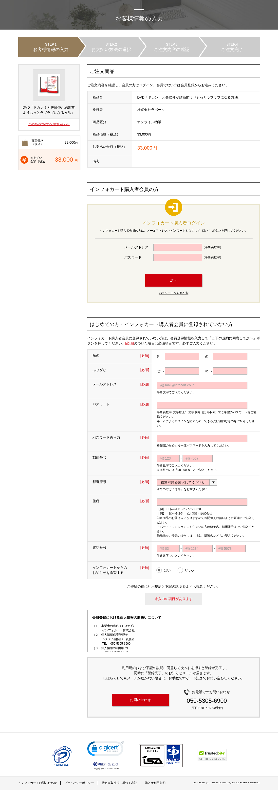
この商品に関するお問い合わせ (49, 124)
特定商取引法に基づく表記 (119, 783)
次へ (173, 280)
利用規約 (155, 586)
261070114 (113, 769)
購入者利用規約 (155, 783)
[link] (105, 749)
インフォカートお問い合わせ (37, 783)
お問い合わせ (140, 700)
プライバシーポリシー (79, 783)
